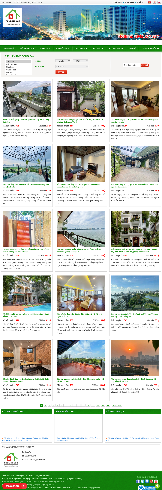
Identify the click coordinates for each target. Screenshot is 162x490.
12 (88, 401)
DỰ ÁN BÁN (83, 48)
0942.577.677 (35, 477)
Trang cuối (117, 401)
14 (98, 401)
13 (93, 401)
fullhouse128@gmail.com (36, 456)
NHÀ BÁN (47, 48)
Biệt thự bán (20, 64)
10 (78, 401)
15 (103, 401)
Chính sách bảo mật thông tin (51, 486)
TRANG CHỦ (10, 48)
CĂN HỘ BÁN (64, 48)
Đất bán (20, 72)
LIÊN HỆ (134, 48)
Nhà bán (20, 67)
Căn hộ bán (20, 69)
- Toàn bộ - (20, 61)
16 (108, 401)
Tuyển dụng (127, 2)
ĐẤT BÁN (99, 48)
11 (83, 401)
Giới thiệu (116, 2)
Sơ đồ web (139, 2)
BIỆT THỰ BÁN (29, 48)
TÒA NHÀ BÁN (117, 48)
